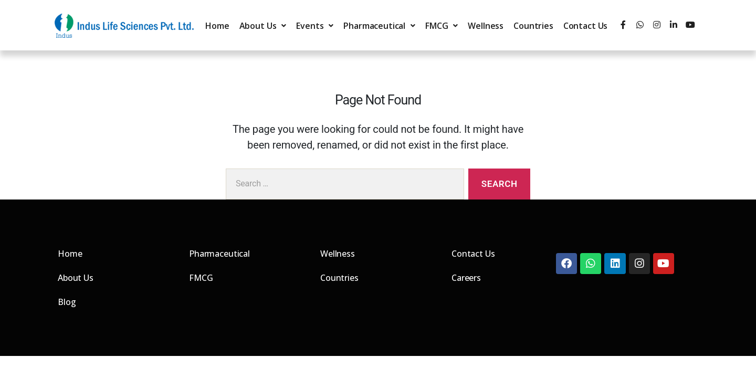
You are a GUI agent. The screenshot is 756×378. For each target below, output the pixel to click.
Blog (67, 302)
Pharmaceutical (379, 26)
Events (314, 26)
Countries (533, 26)
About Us (263, 26)
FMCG (441, 26)
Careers (466, 278)
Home (217, 26)
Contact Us (585, 26)
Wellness (485, 26)
